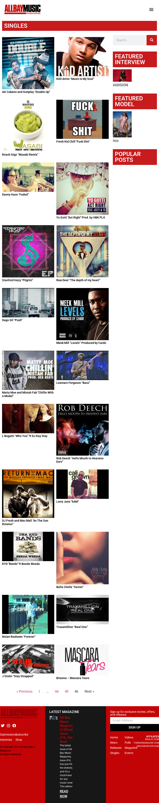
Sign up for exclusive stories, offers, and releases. (132, 713)
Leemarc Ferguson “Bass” (73, 382)
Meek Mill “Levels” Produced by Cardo (81, 342)
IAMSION (120, 85)
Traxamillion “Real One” (72, 627)
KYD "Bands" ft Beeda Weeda (21, 563)
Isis (116, 140)
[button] (151, 9)
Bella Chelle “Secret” (70, 587)
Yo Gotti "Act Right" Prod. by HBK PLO (80, 217)
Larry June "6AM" (67, 501)
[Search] (152, 40)
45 (66, 691)
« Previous (25, 691)
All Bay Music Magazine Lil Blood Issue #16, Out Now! (67, 729)
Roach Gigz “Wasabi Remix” (20, 154)
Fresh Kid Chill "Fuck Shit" (73, 141)
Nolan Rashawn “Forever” (19, 636)
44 (57, 691)
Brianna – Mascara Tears (72, 678)
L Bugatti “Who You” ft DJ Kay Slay (24, 436)
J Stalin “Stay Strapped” (18, 676)
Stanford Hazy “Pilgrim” (17, 280)
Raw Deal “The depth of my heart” (78, 280)
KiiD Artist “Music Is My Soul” (75, 78)
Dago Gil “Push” (12, 320)
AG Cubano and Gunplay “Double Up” (26, 92)
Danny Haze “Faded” (15, 194)
